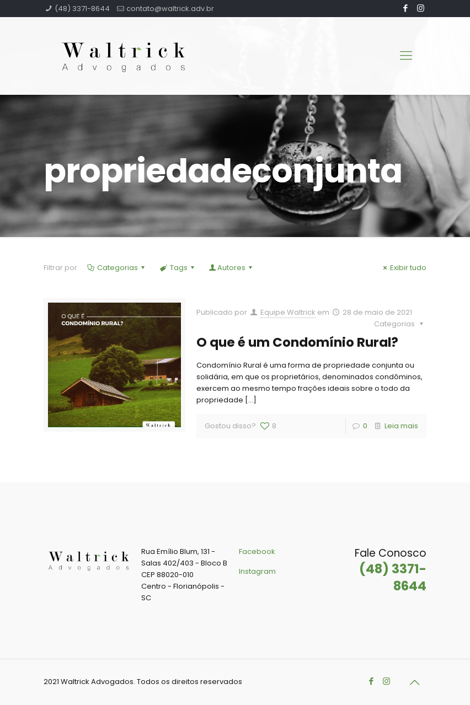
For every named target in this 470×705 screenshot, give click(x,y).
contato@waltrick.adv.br (170, 8)
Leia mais (401, 426)
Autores (231, 267)
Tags (177, 267)
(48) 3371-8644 (82, 8)
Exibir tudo (403, 267)
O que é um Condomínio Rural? (297, 342)
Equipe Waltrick (288, 312)
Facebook (257, 551)
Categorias (117, 267)
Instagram (257, 571)
